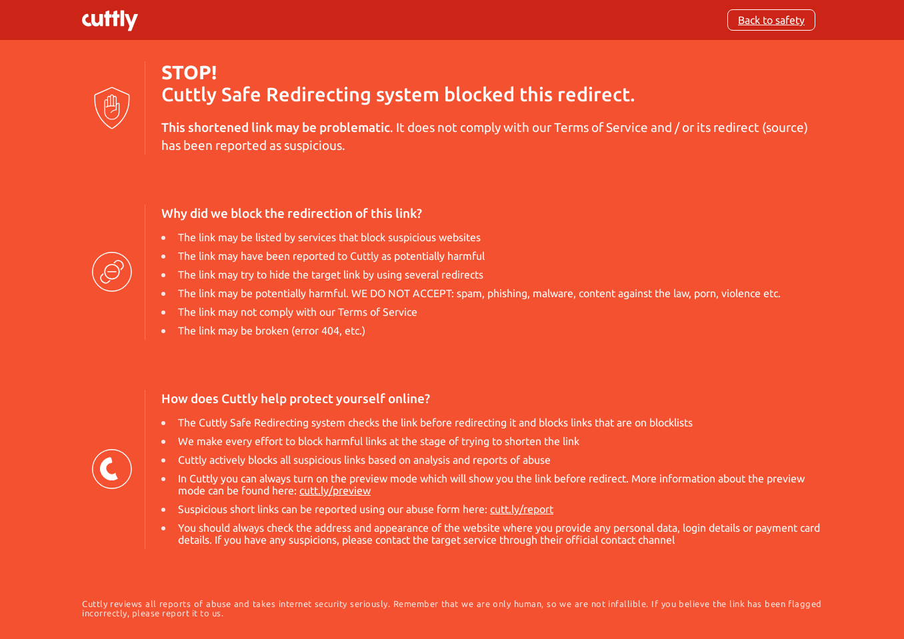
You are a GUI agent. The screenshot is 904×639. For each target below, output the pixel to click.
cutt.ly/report (521, 509)
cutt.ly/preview (335, 490)
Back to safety (771, 20)
